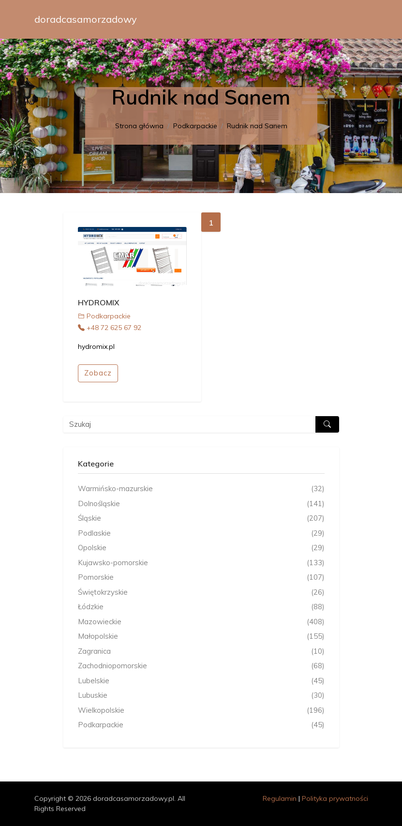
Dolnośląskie (201, 504)
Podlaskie (201, 533)
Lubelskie (201, 681)
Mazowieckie (201, 622)
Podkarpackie (195, 125)
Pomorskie (201, 577)
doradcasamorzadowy (85, 19)
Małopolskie (201, 636)
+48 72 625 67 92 (109, 327)
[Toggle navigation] (354, 19)
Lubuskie (201, 695)
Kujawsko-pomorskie (201, 563)
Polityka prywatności (335, 798)
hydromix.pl (96, 346)
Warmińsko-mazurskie (201, 489)
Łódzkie (201, 607)
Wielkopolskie (201, 710)
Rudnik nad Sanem (257, 125)
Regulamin (280, 798)
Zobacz (98, 372)
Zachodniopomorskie (201, 666)
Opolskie (201, 548)
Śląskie (201, 518)
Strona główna (139, 125)
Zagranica (201, 651)
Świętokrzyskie (201, 592)
